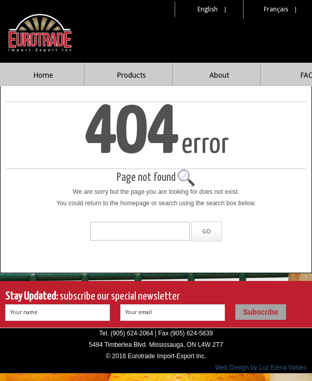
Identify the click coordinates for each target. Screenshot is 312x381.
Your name (23, 312)
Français (276, 9)
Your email (138, 312)
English (207, 9)
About (219, 75)
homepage (135, 203)
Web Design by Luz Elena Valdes (261, 367)
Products (131, 75)
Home (43, 75)
